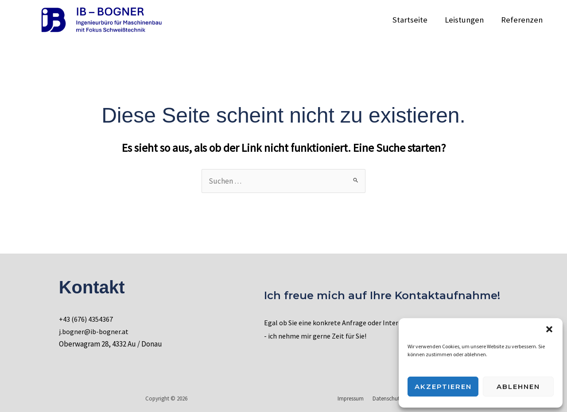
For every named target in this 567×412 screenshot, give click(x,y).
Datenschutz (389, 398)
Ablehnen (518, 386)
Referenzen (522, 20)
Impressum (355, 398)
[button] (549, 329)
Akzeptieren (443, 386)
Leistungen (465, 20)
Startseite (412, 20)
